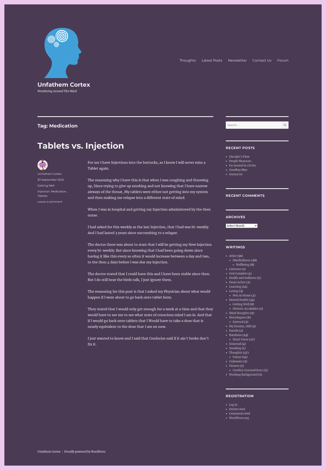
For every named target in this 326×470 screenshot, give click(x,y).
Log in (233, 405)
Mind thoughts (239, 313)
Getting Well (46, 185)
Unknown (236, 361)
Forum (283, 60)
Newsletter (237, 60)
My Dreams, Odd (240, 326)
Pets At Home (242, 295)
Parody (233, 330)
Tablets (42, 195)
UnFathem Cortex (49, 173)
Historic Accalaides (245, 308)
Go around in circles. (243, 165)
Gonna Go (236, 174)
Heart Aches (237, 282)
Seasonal (235, 344)
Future (237, 357)
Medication (58, 191)
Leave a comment (49, 201)
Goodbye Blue (238, 170)
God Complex (238, 273)
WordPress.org (239, 418)
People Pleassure (240, 161)
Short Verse (240, 339)
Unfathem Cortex (63, 84)
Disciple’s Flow (239, 156)
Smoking (235, 348)
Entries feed (237, 409)
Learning (235, 286)
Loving (233, 291)
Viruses (234, 366)
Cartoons (235, 269)
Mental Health (238, 300)
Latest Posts (212, 60)
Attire (233, 256)
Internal (238, 322)
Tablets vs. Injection (80, 145)
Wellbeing (242, 265)
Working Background (243, 374)
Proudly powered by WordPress (85, 451)
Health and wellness (242, 278)
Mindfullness (241, 260)
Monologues (237, 317)
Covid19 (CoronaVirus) (248, 370)
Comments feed (239, 413)
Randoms (235, 335)
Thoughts (188, 60)
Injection (43, 191)
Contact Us (262, 60)
